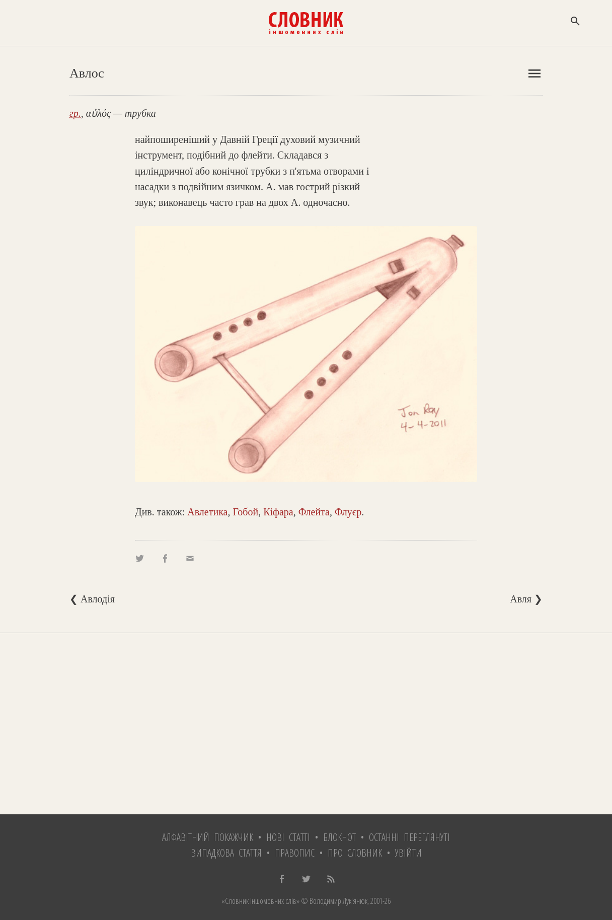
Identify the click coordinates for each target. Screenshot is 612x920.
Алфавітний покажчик (207, 837)
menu (534, 73)
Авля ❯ (526, 598)
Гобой (245, 511)
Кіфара (278, 511)
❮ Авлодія (92, 598)
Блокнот (339, 837)
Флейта (314, 511)
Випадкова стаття (226, 853)
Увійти (408, 853)
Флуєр (348, 511)
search (575, 21)
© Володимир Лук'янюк (333, 900)
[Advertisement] (306, 723)
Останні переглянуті (409, 837)
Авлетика (207, 511)
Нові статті (288, 837)
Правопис (295, 853)
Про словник (355, 853)
